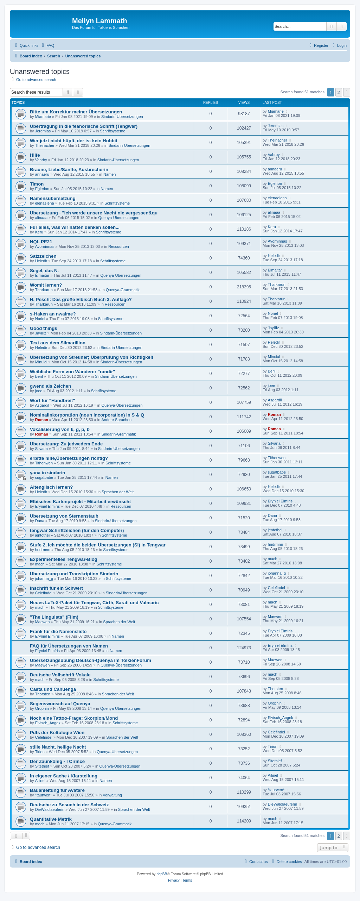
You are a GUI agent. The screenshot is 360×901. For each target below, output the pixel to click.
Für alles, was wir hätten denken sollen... (75, 227)
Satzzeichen (43, 256)
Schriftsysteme (112, 131)
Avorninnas (44, 246)
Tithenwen (44, 463)
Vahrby (41, 160)
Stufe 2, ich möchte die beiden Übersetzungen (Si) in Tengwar (98, 545)
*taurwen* (43, 795)
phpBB (161, 874)
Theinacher (44, 145)
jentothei (42, 535)
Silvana (41, 448)
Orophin (42, 708)
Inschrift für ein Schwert (56, 588)
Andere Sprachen (116, 420)
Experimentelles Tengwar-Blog (63, 559)
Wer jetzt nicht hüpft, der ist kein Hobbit (73, 140)
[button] (346, 92)
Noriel (40, 319)
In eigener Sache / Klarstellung (63, 775)
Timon (37, 184)
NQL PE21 (41, 241)
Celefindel (43, 593)
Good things (43, 328)
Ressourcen (118, 246)
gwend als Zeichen (50, 386)
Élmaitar (42, 275)
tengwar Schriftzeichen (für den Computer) (77, 530)
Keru (39, 232)
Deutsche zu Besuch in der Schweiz (69, 804)
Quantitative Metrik (51, 819)
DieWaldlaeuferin (49, 809)
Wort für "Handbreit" (52, 400)
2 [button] (339, 92)
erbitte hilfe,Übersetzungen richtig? (69, 458)
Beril (39, 376)
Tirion (40, 752)
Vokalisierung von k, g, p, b (60, 429)
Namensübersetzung (53, 198)
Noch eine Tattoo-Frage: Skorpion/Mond (74, 718)
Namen (109, 174)
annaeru (42, 174)
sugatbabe (44, 477)
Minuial (41, 362)
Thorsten (42, 694)
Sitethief (42, 766)
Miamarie (43, 116)
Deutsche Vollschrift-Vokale (60, 674)
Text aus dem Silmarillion (57, 342)
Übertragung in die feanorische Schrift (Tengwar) (83, 126)
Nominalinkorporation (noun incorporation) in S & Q (87, 415)
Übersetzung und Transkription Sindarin (74, 573)
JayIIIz (40, 333)
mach (40, 564)
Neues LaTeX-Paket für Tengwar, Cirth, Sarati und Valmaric (94, 602)
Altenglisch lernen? (51, 487)
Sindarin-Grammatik (119, 434)
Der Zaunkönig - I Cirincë (57, 761)
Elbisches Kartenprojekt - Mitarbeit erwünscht (80, 501)
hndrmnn (42, 550)
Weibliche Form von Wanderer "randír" (72, 371)
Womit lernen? (46, 285)
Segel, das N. (44, 270)
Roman (41, 420)
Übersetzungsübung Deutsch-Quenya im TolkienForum (90, 660)
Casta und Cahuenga (53, 689)
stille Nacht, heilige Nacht (58, 747)
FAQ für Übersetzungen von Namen (69, 646)
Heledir (41, 261)
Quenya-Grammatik (123, 290)
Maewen (42, 622)
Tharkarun (44, 290)
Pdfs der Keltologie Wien (57, 732)
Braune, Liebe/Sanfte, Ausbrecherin (69, 169)
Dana (39, 521)
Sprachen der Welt (118, 492)
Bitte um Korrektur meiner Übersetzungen (76, 111)
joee (39, 391)
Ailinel (40, 780)
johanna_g (44, 578)
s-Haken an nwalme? (53, 314)
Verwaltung (112, 795)
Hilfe (35, 155)
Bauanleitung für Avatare (57, 790)
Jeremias (43, 131)
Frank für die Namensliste (58, 631)
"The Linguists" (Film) (54, 617)
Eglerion (42, 189)
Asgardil (42, 405)
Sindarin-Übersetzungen (122, 116)
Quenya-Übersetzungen (119, 217)
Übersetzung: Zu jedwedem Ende (66, 443)
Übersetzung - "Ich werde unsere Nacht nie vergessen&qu (94, 212)
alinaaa (41, 217)
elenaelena (44, 203)
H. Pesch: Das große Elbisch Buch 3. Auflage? (81, 299)
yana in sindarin (47, 472)
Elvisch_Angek (47, 723)
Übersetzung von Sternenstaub (64, 516)
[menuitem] (47, 45)
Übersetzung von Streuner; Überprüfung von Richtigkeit (91, 357)
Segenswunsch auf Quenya (60, 703)
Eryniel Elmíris (47, 506)
